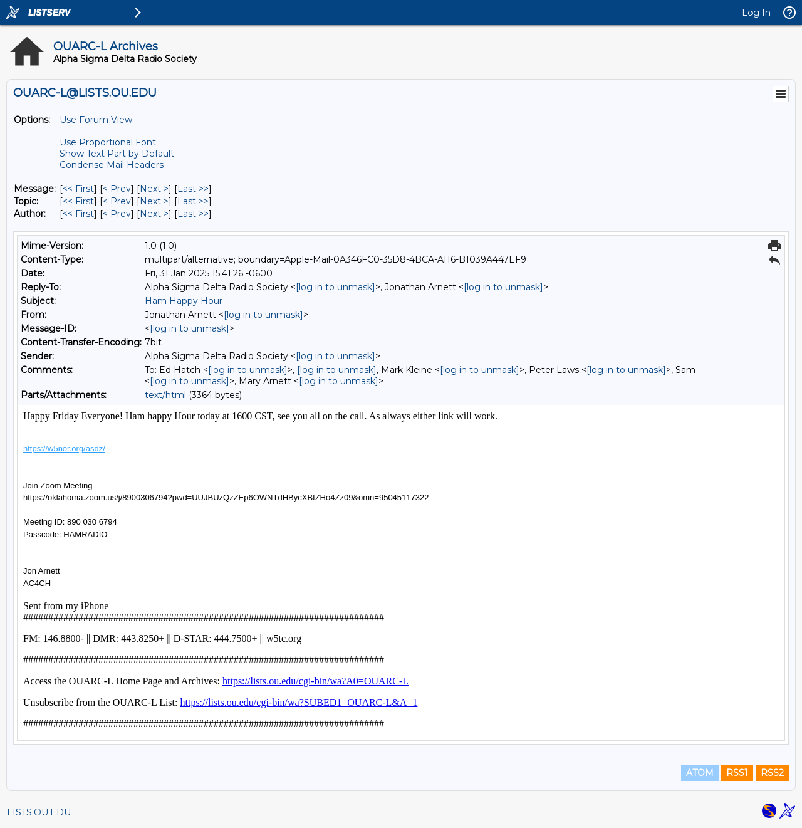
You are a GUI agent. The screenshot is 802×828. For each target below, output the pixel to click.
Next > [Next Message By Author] (154, 213)
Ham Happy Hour (183, 301)
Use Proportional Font (108, 142)
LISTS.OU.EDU (39, 812)
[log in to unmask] (335, 287)
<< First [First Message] (78, 188)
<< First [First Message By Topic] (78, 201)
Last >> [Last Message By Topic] (193, 201)
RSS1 (737, 772)
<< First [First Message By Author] (78, 213)
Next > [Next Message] (154, 188)
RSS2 (772, 772)
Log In (756, 12)
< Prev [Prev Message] (117, 188)
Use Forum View (96, 119)
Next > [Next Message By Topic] (154, 201)
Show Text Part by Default (117, 153)
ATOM (700, 772)
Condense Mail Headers (112, 164)
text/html (165, 395)
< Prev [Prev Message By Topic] (117, 201)
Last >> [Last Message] (193, 188)
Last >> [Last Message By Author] (193, 213)
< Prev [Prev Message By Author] (117, 213)
